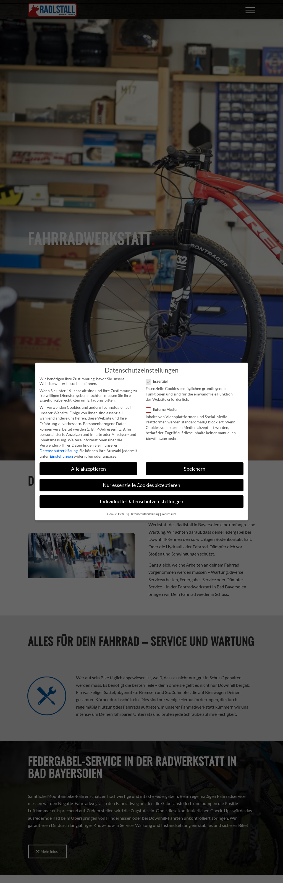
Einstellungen (61, 456)
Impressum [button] (168, 514)
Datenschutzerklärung (59, 450)
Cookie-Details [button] (117, 514)
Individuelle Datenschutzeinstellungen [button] (141, 501)
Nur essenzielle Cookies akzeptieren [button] (141, 485)
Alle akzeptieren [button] (88, 469)
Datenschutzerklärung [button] (144, 514)
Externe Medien (164, 409)
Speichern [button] (194, 469)
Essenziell (159, 381)
